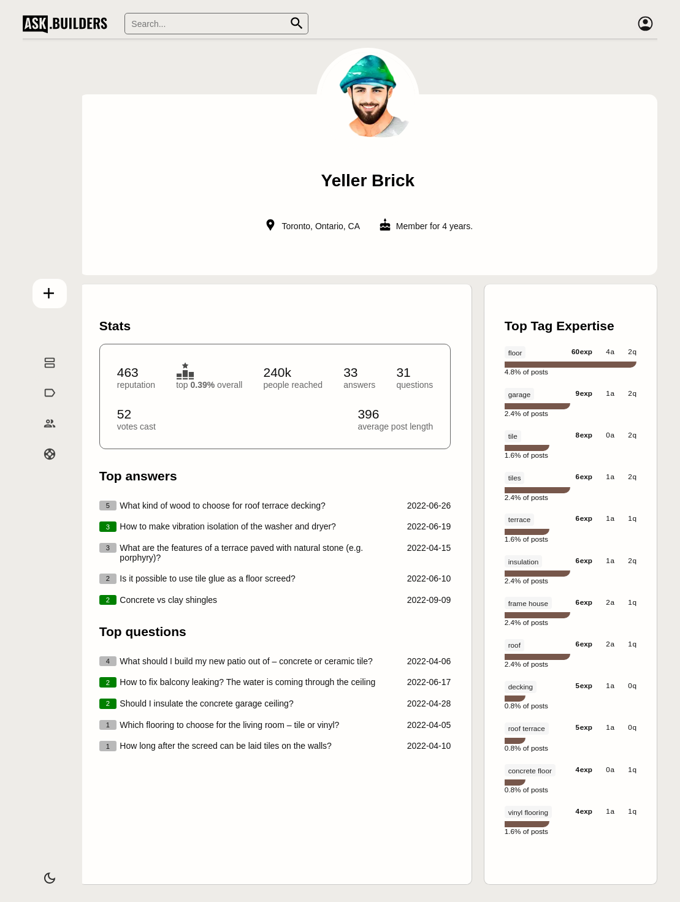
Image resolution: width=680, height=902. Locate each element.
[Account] (645, 24)
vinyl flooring (528, 812)
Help (44, 467)
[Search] (216, 23)
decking (520, 687)
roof (514, 645)
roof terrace (526, 728)
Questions (44, 376)
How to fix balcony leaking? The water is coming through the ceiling (247, 682)
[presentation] (368, 466)
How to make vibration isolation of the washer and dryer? (228, 526)
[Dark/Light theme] (44, 874)
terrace (519, 519)
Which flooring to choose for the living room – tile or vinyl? (229, 725)
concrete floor (530, 771)
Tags (44, 406)
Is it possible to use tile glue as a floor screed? (207, 578)
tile (513, 436)
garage (519, 394)
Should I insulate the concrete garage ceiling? (206, 703)
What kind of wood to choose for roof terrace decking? (222, 505)
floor (515, 353)
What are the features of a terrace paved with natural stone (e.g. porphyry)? (241, 553)
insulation (523, 562)
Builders (44, 437)
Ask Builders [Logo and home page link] (68, 24)
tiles (514, 478)
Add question (44, 291)
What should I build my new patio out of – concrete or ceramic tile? (246, 661)
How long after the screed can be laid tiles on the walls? (226, 746)
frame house (528, 603)
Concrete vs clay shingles (168, 600)
